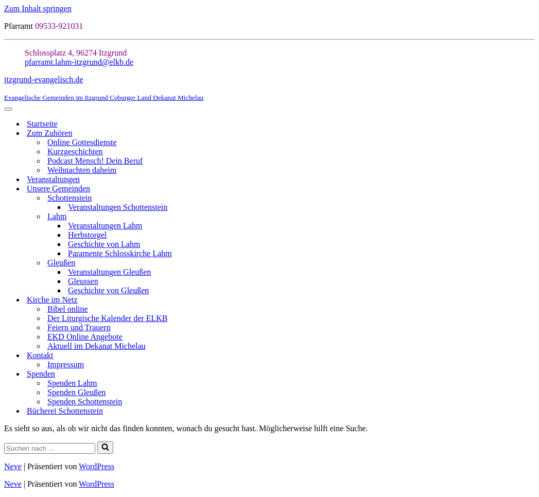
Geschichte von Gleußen (108, 290)
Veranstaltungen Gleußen (109, 272)
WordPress (96, 466)
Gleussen (83, 281)
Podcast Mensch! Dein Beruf (95, 160)
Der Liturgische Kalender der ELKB (107, 318)
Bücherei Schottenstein (65, 410)
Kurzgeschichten (75, 151)
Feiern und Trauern (79, 327)
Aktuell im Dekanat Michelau (96, 346)
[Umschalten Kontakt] (530, 355)
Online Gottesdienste (82, 142)
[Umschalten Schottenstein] (530, 198)
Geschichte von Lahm (104, 244)
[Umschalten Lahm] (530, 216)
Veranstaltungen (53, 179)
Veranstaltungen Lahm (105, 225)
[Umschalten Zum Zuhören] (530, 133)
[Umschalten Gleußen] (530, 263)
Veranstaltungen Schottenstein (117, 207)
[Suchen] (49, 448)
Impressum (65, 364)
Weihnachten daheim (81, 170)
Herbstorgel (87, 234)
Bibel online (67, 309)
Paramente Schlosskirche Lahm (120, 253)
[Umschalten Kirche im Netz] (530, 300)
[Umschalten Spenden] (530, 374)
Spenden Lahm (72, 383)
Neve (13, 466)
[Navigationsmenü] (8, 109)
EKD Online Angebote (85, 336)
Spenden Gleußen (76, 392)
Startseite (42, 123)
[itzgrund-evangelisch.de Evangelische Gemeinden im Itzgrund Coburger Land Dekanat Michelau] (269, 88)
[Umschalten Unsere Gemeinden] (530, 189)
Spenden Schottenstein (84, 401)
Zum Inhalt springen (38, 8)
